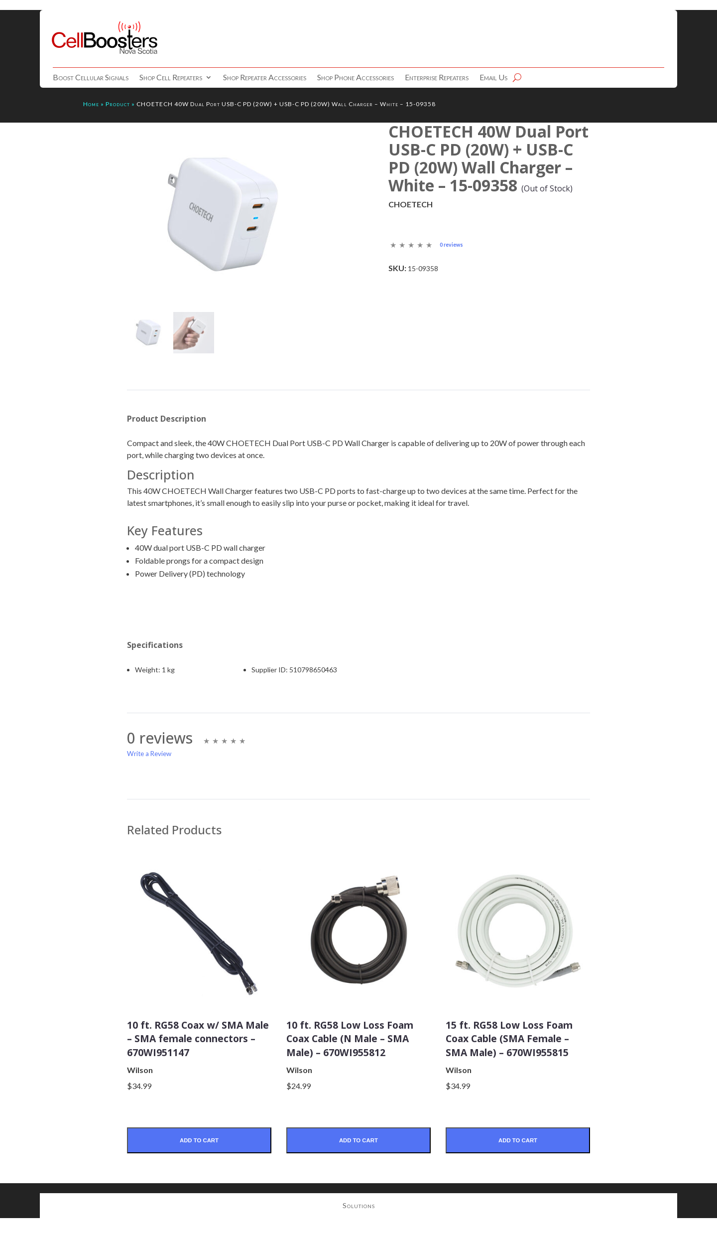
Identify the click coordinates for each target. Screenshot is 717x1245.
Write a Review (149, 755)
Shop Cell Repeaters (170, 78)
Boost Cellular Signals (90, 78)
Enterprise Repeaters (437, 78)
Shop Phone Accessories (355, 78)
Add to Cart (199, 1156)
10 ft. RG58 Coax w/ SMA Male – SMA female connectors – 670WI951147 (199, 1046)
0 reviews (453, 244)
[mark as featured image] (147, 333)
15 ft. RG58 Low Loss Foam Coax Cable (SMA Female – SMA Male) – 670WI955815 (513, 1046)
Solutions (359, 1223)
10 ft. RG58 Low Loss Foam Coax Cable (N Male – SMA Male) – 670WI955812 (346, 1046)
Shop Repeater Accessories (264, 78)
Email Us (493, 78)
